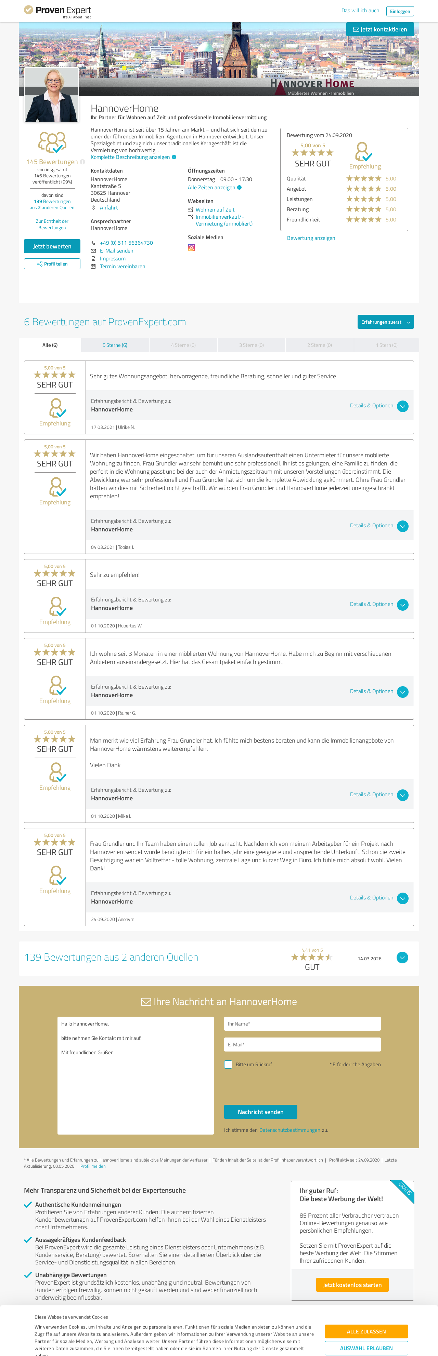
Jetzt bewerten (52, 246)
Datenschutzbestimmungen (93, 1324)
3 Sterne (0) (251, 345)
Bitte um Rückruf (254, 1064)
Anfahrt (109, 207)
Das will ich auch (360, 10)
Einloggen (400, 11)
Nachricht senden (261, 1111)
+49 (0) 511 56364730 (126, 242)
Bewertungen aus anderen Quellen (52, 204)
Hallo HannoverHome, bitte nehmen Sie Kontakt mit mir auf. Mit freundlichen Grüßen (135, 1076)
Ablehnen (366, 1323)
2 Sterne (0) (319, 345)
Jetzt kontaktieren (380, 29)
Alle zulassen (366, 1285)
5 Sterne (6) (115, 345)
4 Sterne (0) (183, 345)
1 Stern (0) (387, 345)
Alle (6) (49, 345)
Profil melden (93, 1166)
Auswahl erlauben (366, 1302)
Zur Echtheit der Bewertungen (52, 224)
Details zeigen (267, 1343)
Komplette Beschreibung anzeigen (133, 157)
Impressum (47, 1324)
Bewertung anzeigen (308, 238)
